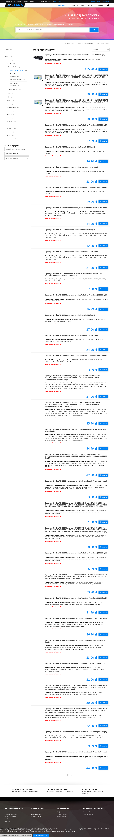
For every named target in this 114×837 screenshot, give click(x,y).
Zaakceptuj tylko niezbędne (10, 835)
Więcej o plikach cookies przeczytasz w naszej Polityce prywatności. (20, 833)
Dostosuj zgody (26, 835)
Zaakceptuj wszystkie (40, 835)
